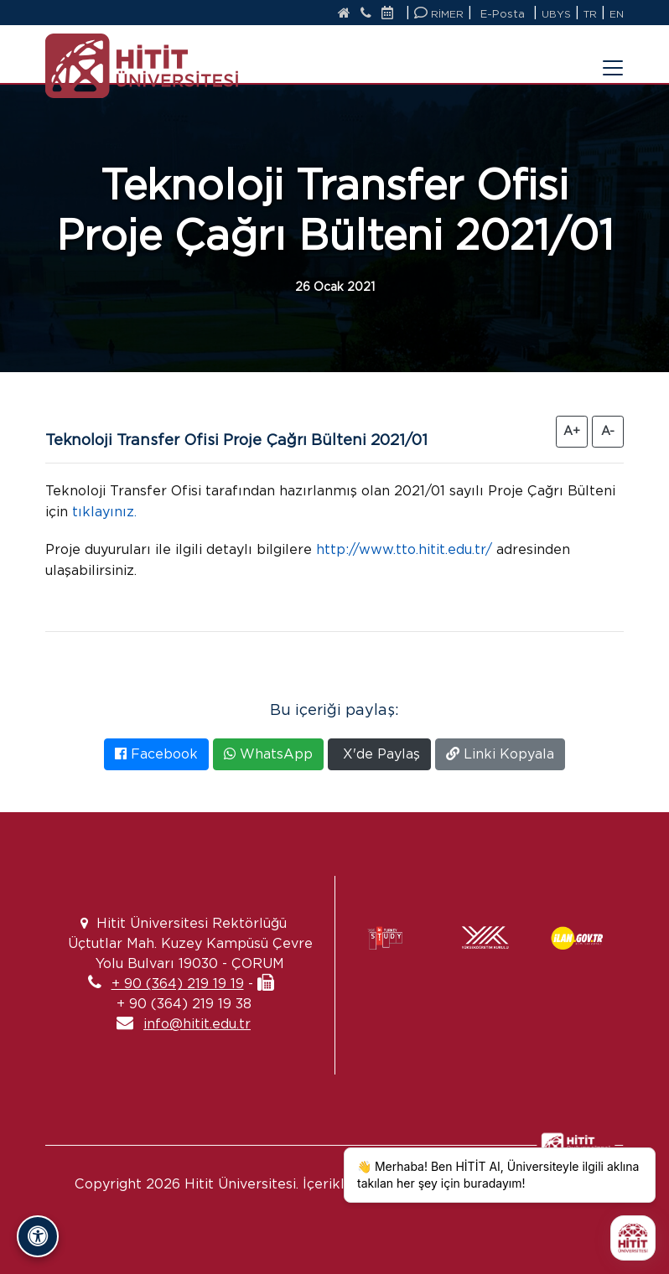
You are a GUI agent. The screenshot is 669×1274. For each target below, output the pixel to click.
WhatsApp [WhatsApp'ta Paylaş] (268, 754)
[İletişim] (365, 14)
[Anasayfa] (344, 14)
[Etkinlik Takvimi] (391, 14)
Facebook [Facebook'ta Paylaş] (156, 754)
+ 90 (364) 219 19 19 (178, 984)
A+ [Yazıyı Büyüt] (571, 431)
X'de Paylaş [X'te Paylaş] (379, 754)
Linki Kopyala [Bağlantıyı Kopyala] (500, 754)
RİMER (439, 13)
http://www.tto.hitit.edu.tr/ (404, 549)
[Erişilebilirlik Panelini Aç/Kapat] (38, 1236)
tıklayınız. (104, 512)
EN (616, 14)
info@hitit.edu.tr (197, 1024)
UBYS (556, 14)
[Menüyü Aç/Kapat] (602, 57)
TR (590, 14)
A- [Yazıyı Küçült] (608, 431)
